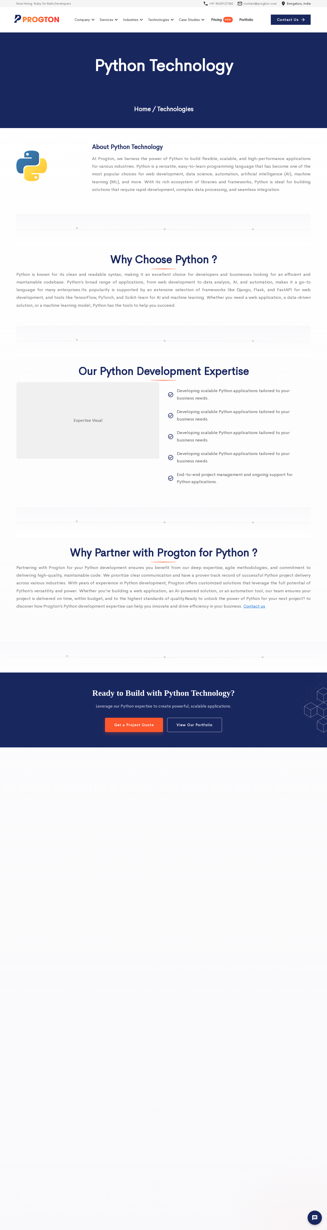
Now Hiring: (43, 4)
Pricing (222, 20)
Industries (133, 20)
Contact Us (291, 20)
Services (109, 20)
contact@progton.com (260, 4)
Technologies (161, 20)
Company (85, 20)
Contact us (254, 606)
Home (142, 109)
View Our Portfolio (194, 725)
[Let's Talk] (315, 1218)
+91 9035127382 (221, 4)
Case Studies (192, 20)
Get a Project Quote (134, 725)
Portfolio (246, 20)
